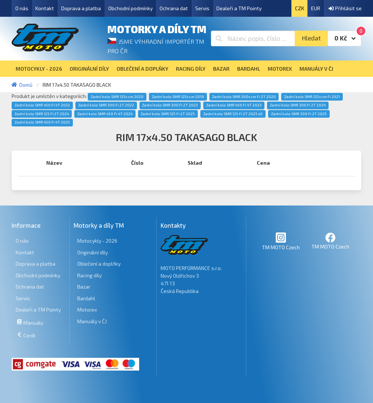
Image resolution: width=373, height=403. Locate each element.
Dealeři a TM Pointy (239, 8)
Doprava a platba (81, 8)
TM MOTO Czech (281, 241)
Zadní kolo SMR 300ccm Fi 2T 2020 (244, 96)
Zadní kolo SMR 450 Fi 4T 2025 (42, 122)
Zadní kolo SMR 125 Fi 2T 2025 (168, 113)
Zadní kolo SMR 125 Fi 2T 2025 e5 (233, 113)
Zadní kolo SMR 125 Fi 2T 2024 (42, 113)
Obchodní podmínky (130, 8)
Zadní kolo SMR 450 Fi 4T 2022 (42, 105)
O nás (21, 8)
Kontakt (44, 8)
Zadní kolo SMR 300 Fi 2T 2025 (299, 113)
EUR (315, 8)
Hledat (311, 38)
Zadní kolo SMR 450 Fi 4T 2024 (105, 113)
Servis (202, 8)
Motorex (87, 309)
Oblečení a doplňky (99, 264)
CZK (299, 8)
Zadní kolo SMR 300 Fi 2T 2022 (106, 105)
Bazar (83, 286)
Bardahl (86, 298)
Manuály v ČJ (92, 321)
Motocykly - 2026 (97, 241)
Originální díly (92, 252)
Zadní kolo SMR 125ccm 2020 (117, 96)
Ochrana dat (174, 8)
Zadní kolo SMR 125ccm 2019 (178, 96)
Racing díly (89, 275)
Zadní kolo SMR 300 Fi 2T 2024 (298, 105)
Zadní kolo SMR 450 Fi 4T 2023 (234, 105)
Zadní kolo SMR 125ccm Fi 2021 (312, 96)
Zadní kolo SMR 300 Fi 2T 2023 (170, 105)
